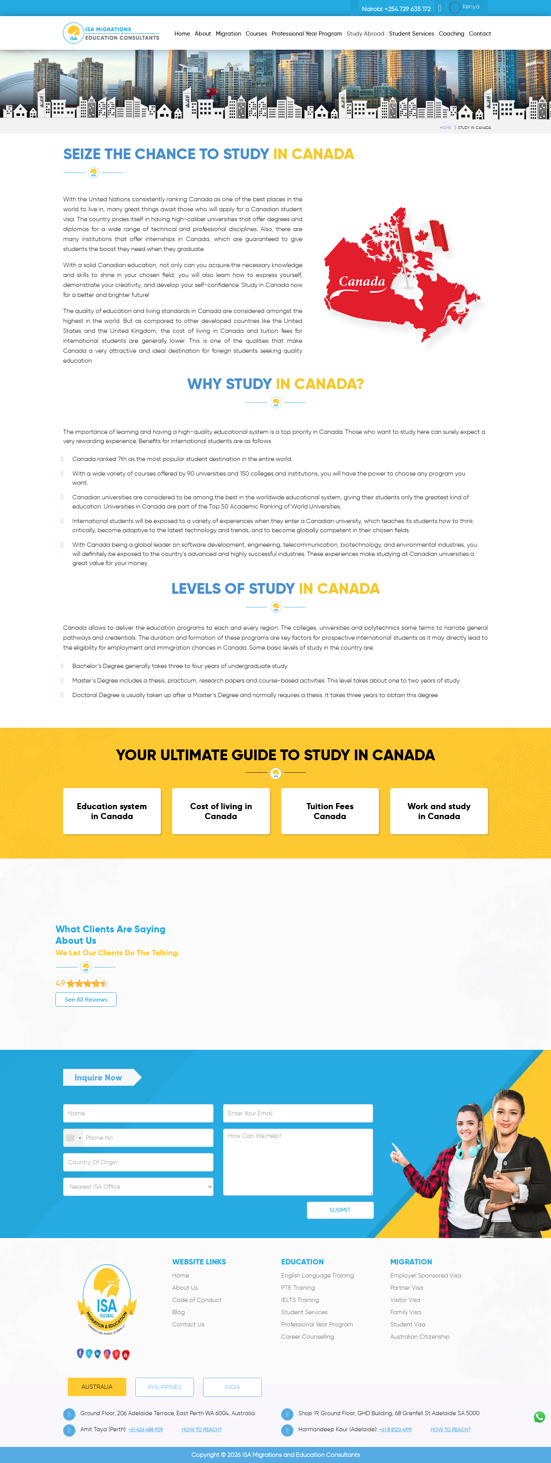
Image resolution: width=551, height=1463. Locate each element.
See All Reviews (54, 999)
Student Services (304, 1312)
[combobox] (73, 1138)
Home (445, 127)
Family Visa (405, 1312)
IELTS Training (300, 1299)
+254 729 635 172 (407, 9)
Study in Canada (474, 127)
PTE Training (298, 1287)
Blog (178, 1312)
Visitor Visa (405, 1299)
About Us (185, 1287)
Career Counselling (307, 1336)
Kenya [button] (464, 8)
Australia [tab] (97, 1386)
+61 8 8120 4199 (395, 1429)
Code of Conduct (197, 1299)
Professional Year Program (317, 1324)
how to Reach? (202, 1429)
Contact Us (188, 1324)
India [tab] (232, 1387)
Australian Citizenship (420, 1336)
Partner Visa (406, 1287)
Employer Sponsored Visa (425, 1275)
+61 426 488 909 (145, 1429)
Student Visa (407, 1324)
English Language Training (317, 1275)
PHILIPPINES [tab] (164, 1387)
